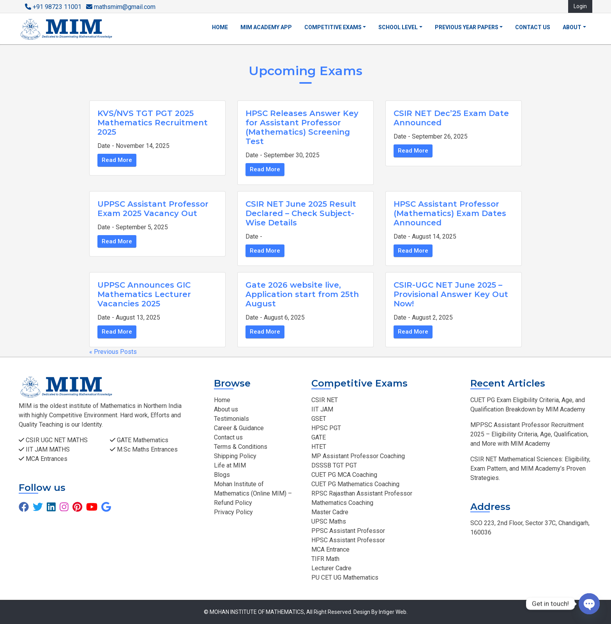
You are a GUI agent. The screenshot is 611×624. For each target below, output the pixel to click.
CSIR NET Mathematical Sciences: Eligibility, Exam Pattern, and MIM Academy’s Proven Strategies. (530, 468)
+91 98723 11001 (53, 7)
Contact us (532, 27)
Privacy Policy (233, 512)
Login (580, 6)
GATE (318, 437)
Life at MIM (230, 465)
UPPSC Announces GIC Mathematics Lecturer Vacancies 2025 (144, 294)
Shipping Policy (235, 456)
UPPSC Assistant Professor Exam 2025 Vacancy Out (152, 208)
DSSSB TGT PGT (334, 465)
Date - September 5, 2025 (132, 227)
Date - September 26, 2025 (431, 136)
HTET (318, 446)
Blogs (222, 474)
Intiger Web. (393, 612)
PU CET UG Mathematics (344, 577)
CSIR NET (324, 400)
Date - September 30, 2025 (282, 155)
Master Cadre (329, 512)
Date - (253, 236)
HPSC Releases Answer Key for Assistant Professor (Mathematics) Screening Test (301, 127)
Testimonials (231, 418)
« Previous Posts (113, 351)
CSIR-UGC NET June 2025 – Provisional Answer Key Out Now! (451, 294)
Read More (117, 159)
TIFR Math (325, 558)
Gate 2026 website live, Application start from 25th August (302, 294)
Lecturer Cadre (331, 568)
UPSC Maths (328, 521)
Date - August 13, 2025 (128, 317)
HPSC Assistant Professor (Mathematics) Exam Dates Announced (450, 213)
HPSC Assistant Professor (348, 540)
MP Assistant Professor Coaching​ (358, 456)
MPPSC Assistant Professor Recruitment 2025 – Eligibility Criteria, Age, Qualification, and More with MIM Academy (529, 434)
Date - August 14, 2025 (425, 236)
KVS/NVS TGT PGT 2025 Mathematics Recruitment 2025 (152, 123)
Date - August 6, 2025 (275, 317)
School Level (398, 27)
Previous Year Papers (466, 27)
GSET (318, 418)
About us (226, 409)
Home (220, 27)
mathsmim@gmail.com (120, 7)
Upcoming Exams (305, 70)
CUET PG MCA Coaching (344, 474)
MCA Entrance (330, 549)
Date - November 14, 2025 (133, 145)
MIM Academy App (266, 27)
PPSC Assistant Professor (348, 530)
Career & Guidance (239, 428)
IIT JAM (322, 409)
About (572, 27)
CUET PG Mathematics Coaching (355, 484)
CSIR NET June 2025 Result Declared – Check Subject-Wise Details (300, 213)
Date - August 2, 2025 (423, 317)
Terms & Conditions (240, 446)
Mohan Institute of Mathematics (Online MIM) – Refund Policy (253, 493)
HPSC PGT (326, 428)
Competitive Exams (333, 27)
